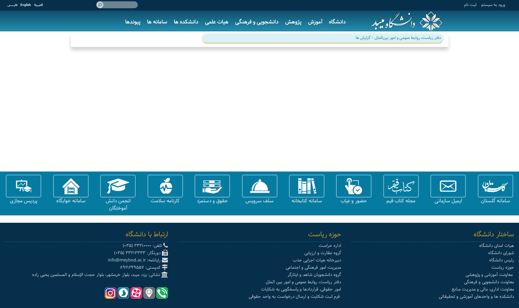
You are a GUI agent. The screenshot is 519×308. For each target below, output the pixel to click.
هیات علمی (217, 22)
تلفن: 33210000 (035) (145, 245)
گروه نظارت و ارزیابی (322, 253)
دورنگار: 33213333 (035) (141, 253)
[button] (495, 186)
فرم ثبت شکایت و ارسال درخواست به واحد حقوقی (295, 296)
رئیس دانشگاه (501, 260)
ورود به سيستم (493, 5)
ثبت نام (470, 5)
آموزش (315, 22)
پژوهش (293, 22)
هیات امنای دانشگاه (496, 245)
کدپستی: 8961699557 (144, 267)
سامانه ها (157, 22)
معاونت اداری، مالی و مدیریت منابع (483, 289)
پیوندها (132, 22)
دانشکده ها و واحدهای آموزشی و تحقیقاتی (476, 296)
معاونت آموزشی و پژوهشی (490, 274)
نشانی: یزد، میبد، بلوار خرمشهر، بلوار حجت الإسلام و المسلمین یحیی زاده (100, 274)
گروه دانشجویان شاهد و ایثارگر (314, 274)
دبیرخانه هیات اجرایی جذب (317, 260)
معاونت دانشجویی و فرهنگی (489, 282)
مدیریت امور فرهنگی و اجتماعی (313, 267)
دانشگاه (337, 22)
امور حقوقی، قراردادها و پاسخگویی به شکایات (301, 289)
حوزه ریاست (503, 267)
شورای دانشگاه (501, 253)
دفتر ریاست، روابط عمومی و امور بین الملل (303, 282)
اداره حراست (330, 245)
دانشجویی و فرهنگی (257, 22)
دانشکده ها (186, 22)
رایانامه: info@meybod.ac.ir (138, 260)
